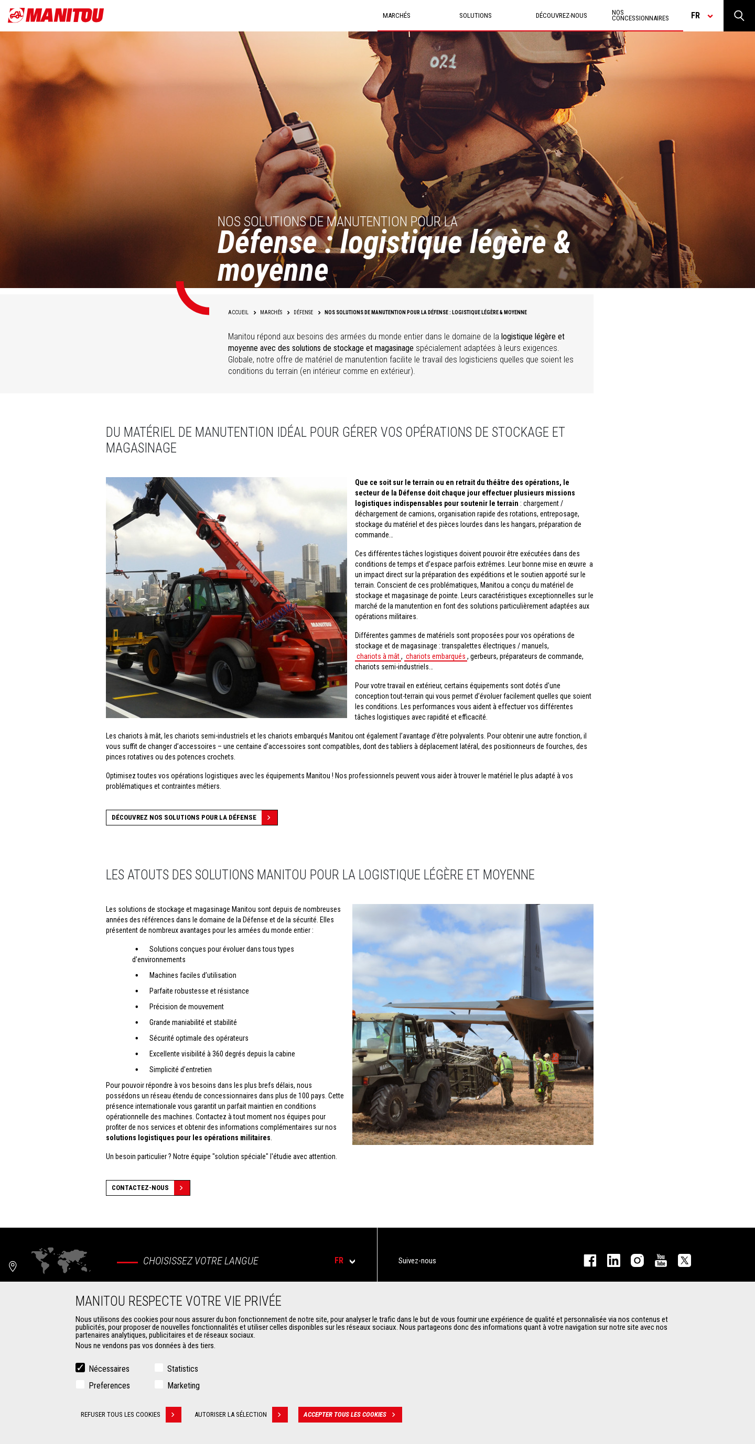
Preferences (109, 1386)
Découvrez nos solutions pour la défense (194, 817)
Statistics (182, 1369)
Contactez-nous (151, 1188)
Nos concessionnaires (640, 15)
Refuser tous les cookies (131, 1415)
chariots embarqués (436, 656)
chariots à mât (378, 656)
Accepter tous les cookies (353, 1415)
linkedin (608, 1260)
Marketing (183, 1386)
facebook (585, 1260)
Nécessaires (109, 1369)
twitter (679, 1260)
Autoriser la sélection (241, 1415)
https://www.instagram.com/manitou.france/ (632, 1260)
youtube (655, 1260)
